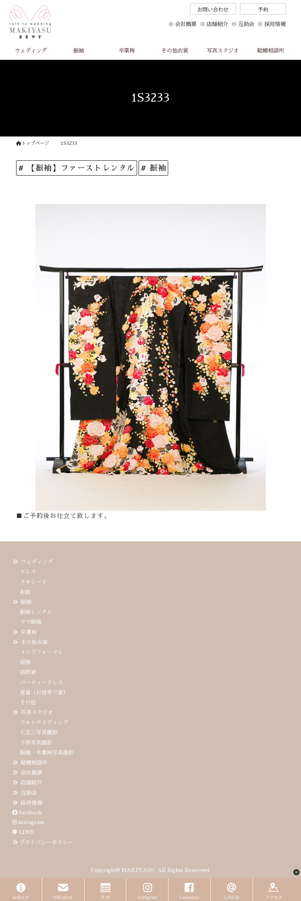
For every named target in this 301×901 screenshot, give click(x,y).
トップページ (32, 143)
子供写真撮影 (36, 742)
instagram (28, 822)
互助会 (29, 793)
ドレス (28, 571)
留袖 (25, 662)
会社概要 (186, 24)
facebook (27, 812)
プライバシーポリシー (46, 842)
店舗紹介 (31, 782)
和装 (25, 592)
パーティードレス (41, 682)
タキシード (33, 582)
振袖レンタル (36, 612)
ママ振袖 (30, 622)
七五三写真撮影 (39, 732)
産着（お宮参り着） (44, 692)
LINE (26, 832)
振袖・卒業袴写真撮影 (47, 752)
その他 (28, 702)
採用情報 (31, 803)
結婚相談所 (34, 762)
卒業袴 (29, 632)
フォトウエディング (44, 722)
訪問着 (28, 672)
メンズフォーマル (41, 652)
